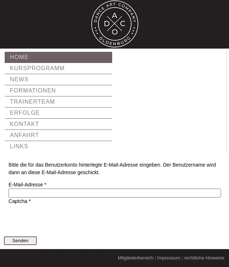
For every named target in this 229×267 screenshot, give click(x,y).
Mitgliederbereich (136, 258)
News (19, 79)
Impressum (168, 258)
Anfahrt (24, 135)
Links (19, 146)
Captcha (20, 201)
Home (19, 57)
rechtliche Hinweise (204, 258)
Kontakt (24, 124)
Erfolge (25, 113)
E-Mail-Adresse (27, 184)
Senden (20, 240)
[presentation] (63, 219)
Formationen (33, 90)
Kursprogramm (37, 68)
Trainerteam (32, 102)
